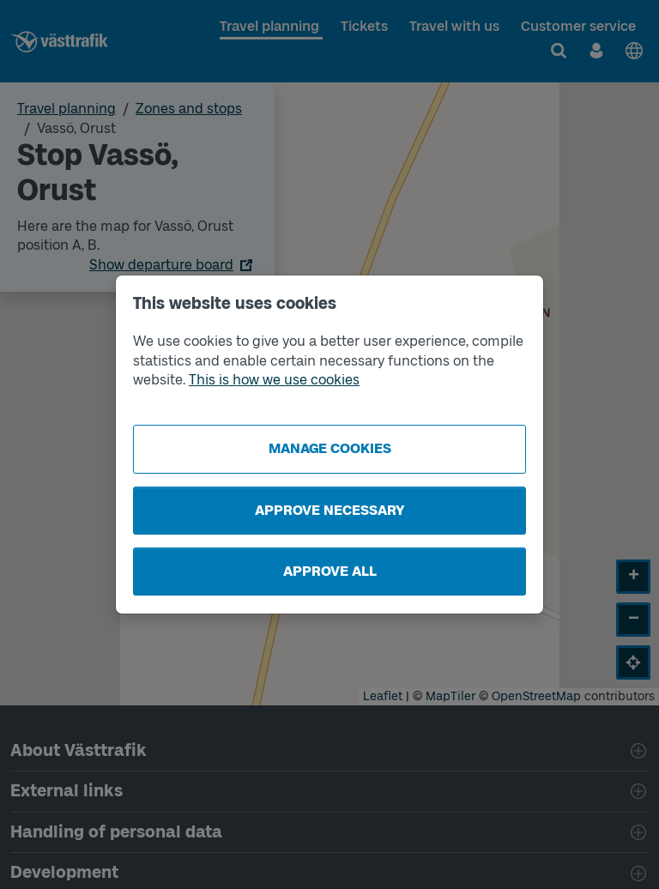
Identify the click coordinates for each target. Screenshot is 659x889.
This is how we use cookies (274, 380)
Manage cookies (330, 448)
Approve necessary (330, 510)
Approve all (330, 571)
